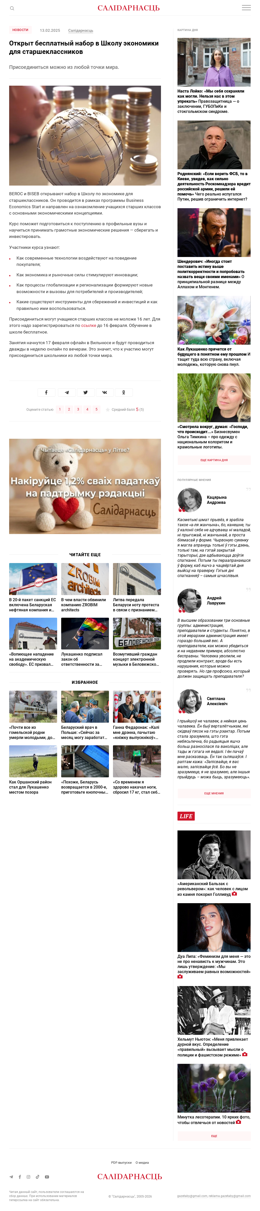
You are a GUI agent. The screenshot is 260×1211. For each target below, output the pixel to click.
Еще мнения (214, 793)
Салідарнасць (80, 30)
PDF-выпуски (121, 1162)
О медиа (142, 1162)
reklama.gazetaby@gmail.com (230, 1196)
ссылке (88, 325)
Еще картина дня (214, 460)
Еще (214, 1136)
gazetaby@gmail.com (192, 1196)
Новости (20, 30)
